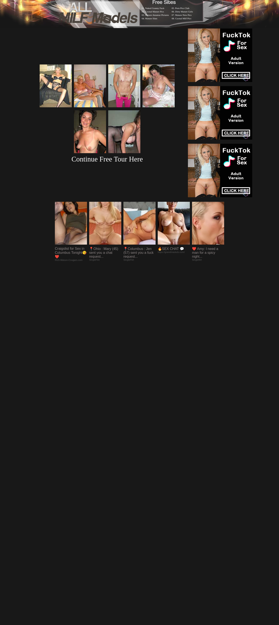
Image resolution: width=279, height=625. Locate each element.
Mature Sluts (151, 18)
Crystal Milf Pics (183, 18)
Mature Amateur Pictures (157, 15)
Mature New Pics (183, 15)
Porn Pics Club (182, 8)
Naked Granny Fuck (154, 8)
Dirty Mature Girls (184, 11)
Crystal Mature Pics (154, 11)
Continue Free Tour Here (107, 159)
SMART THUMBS (147, 513)
